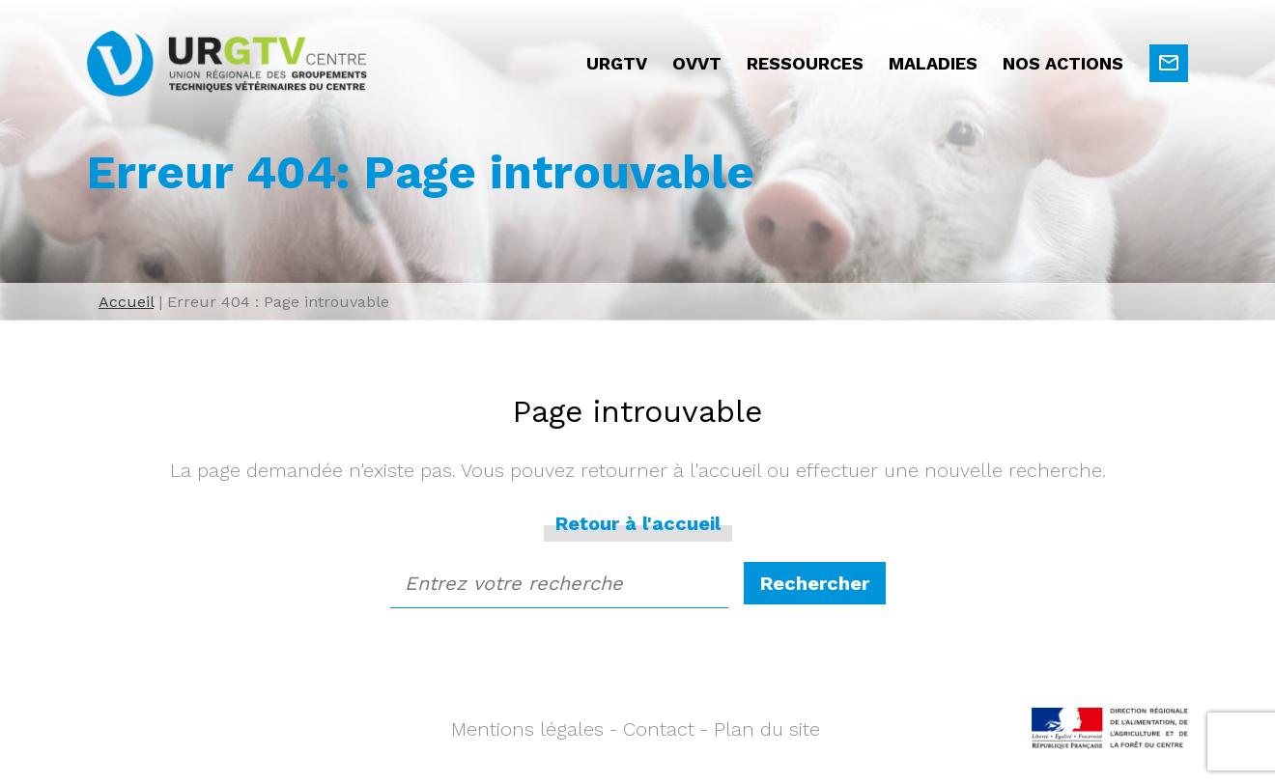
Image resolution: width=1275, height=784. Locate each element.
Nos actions (1063, 63)
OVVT (697, 63)
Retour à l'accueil (638, 523)
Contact (658, 729)
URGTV (616, 63)
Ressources (805, 63)
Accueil (126, 302)
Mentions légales (527, 729)
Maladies (933, 63)
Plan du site (767, 729)
